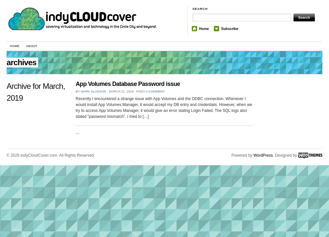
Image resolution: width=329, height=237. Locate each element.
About (31, 46)
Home (204, 29)
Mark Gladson (93, 91)
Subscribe (229, 29)
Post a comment (150, 91)
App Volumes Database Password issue (128, 84)
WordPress (263, 155)
